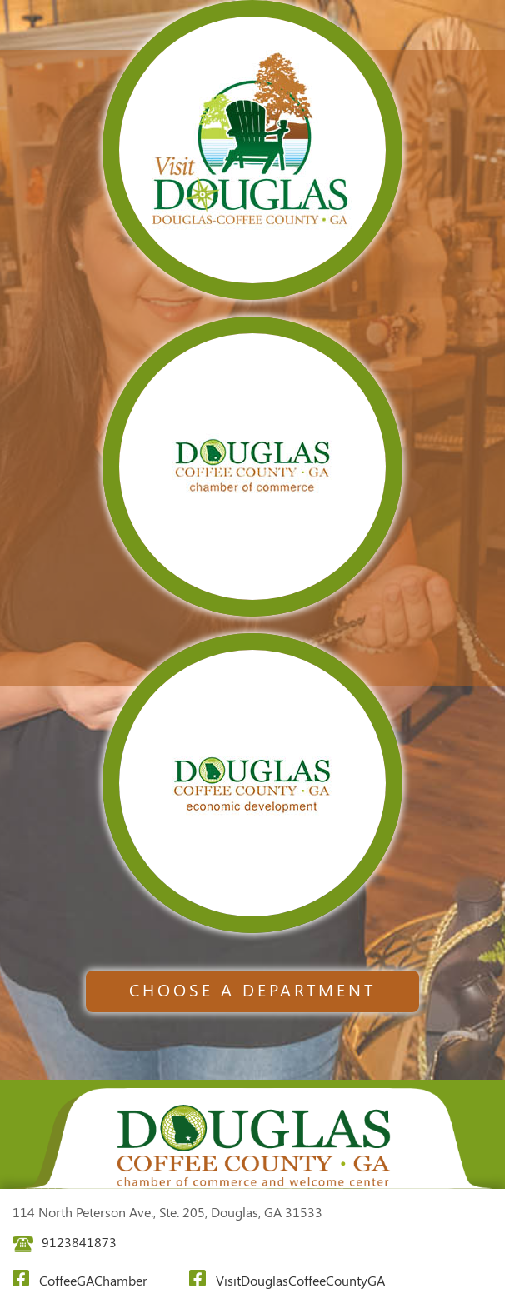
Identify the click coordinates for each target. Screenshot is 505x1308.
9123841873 (64, 1242)
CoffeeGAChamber (80, 1279)
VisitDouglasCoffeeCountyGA (287, 1279)
